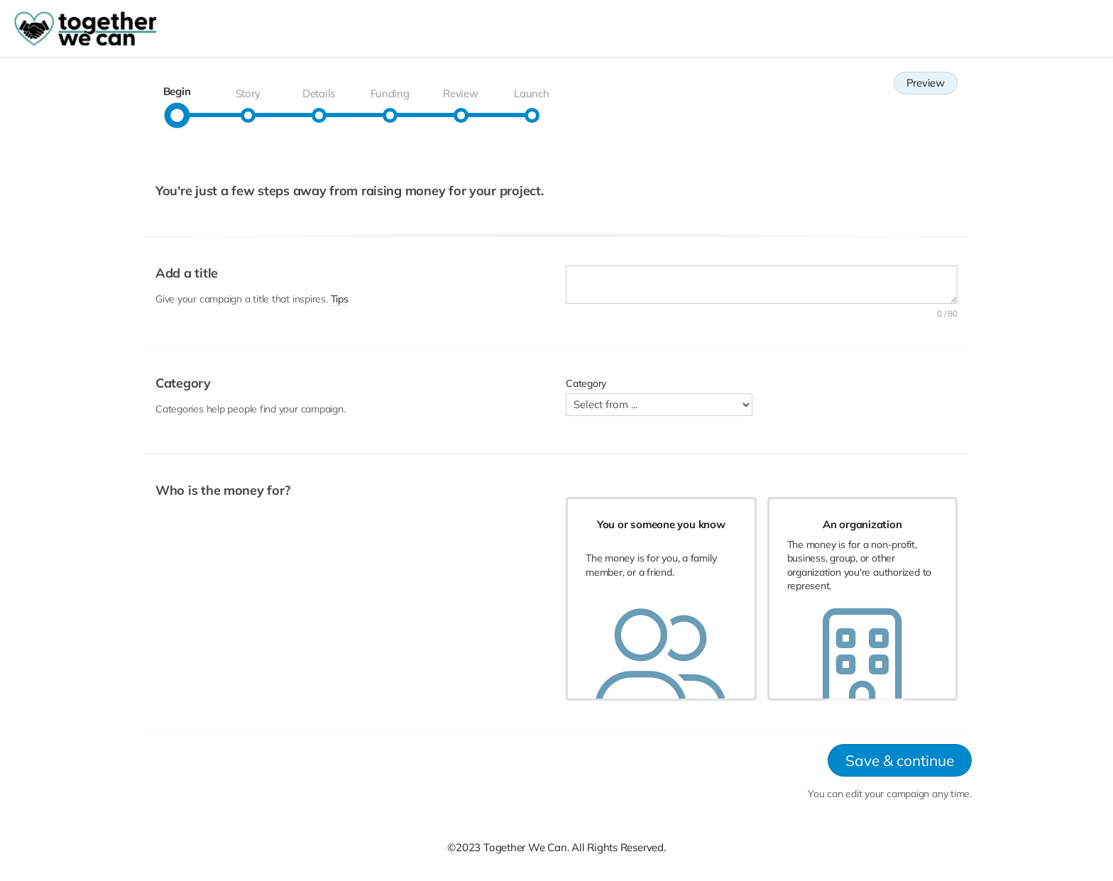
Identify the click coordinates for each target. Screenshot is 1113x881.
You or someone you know (661, 524)
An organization (862, 524)
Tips (340, 298)
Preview (925, 82)
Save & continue (899, 762)
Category (586, 383)
